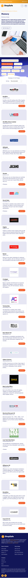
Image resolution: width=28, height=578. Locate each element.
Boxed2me (5, 492)
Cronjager (5, 279)
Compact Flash (18, 64)
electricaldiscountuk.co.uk (8, 414)
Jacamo (5, 173)
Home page (3, 548)
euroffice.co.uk (6, 97)
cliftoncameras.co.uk (7, 360)
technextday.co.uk (7, 307)
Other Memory (15, 70)
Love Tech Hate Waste (9, 440)
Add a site (24, 1)
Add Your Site (17, 548)
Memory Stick (17, 67)
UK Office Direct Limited (9, 122)
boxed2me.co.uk (6, 493)
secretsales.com (6, 201)
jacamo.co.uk (6, 174)
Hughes (5, 227)
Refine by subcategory (7, 64)
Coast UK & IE (6, 519)
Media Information (5, 565)
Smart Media (11, 74)
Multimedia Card (6, 70)
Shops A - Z (3, 552)
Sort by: (7, 81)
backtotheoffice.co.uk (7, 387)
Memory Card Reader (7, 67)
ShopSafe (12, 539)
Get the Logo (17, 550)
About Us (3, 559)
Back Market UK (7, 332)
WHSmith (5, 147)
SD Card (4, 74)
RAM (22, 70)
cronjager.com (6, 280)
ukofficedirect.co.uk (7, 123)
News (2, 563)
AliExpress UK (6, 465)
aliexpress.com (6, 466)
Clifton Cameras (7, 359)
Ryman (4, 253)
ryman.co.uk (5, 255)
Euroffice (5, 96)
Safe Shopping (4, 554)
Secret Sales (6, 200)
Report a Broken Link (19, 554)
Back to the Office (8, 386)
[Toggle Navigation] (25, 5)
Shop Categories (4, 550)
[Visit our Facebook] (2, 575)
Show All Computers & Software (10, 60)
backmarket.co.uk (7, 334)
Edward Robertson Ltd (14, 540)
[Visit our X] (5, 575)
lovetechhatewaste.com (8, 441)
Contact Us (3, 561)
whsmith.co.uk (6, 148)
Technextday (6, 306)
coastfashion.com (7, 520)
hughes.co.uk (6, 228)
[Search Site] (22, 5)
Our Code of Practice (19, 552)
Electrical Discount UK (9, 413)
